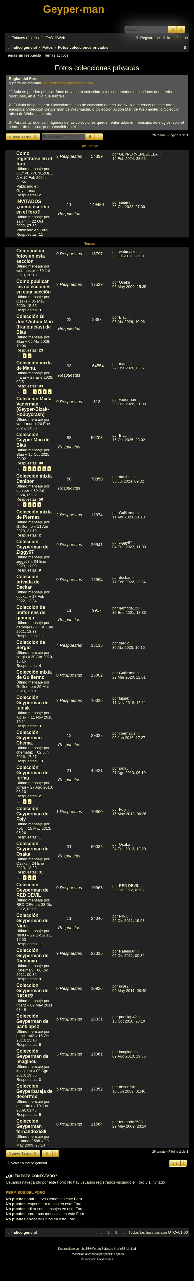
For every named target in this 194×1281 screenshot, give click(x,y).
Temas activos (56, 55)
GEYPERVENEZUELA (138, 154)
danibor (22, 490)
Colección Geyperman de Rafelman (32, 955)
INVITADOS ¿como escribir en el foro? (32, 206)
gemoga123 (26, 627)
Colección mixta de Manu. (34, 365)
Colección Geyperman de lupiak (32, 702)
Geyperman (26, 190)
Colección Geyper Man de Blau (32, 440)
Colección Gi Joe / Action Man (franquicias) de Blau (34, 324)
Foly (20, 828)
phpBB (85, 1248)
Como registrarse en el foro (34, 158)
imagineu (24, 1071)
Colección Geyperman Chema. (29, 737)
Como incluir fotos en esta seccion (30, 256)
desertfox (24, 1106)
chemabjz (24, 752)
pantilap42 (25, 1036)
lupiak (21, 717)
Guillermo (24, 526)
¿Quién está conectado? (31, 1176)
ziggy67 (22, 561)
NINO (21, 935)
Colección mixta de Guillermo (34, 675)
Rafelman (24, 970)
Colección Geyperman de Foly (32, 814)
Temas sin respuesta (23, 55)
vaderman (25, 424)
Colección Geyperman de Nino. (32, 920)
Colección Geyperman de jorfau (32, 772)
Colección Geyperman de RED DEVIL (32, 890)
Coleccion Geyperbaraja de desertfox (34, 1091)
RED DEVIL (26, 904)
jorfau (21, 787)
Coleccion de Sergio (30, 645)
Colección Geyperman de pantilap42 (32, 1021)
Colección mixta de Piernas (34, 514)
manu (21, 377)
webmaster (25, 270)
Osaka (21, 301)
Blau (20, 341)
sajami (21, 221)
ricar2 (21, 1005)
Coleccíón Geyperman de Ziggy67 (32, 547)
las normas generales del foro (68, 83)
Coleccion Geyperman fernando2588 (31, 1126)
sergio (21, 657)
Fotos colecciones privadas (97, 68)
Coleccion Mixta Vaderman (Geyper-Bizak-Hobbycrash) (34, 406)
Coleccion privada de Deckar (27, 582)
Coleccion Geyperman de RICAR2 (32, 990)
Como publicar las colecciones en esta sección (33, 286)
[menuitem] (46, 38)
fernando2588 (28, 1141)
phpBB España (114, 1254)
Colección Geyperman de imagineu (32, 1056)
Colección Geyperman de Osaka (32, 849)
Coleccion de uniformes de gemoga (30, 612)
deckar (22, 596)
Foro (44, 230)
